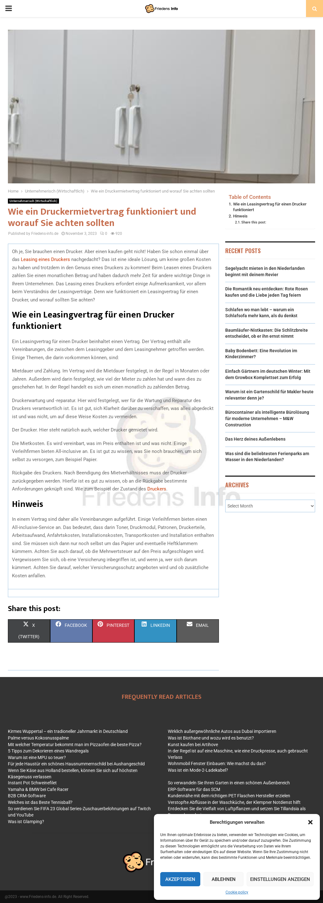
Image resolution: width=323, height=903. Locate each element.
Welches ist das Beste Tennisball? (40, 802)
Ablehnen (224, 879)
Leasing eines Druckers (46, 259)
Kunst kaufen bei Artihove (193, 744)
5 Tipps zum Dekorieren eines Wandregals (48, 750)
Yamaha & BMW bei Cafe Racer (38, 789)
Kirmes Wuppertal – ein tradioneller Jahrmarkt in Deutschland (68, 731)
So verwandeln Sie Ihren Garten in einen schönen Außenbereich (229, 782)
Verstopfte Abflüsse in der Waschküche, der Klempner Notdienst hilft (234, 802)
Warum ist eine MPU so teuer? (37, 757)
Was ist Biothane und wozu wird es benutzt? (211, 737)
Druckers (156, 489)
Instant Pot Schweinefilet (32, 782)
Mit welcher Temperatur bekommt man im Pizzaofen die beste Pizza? (75, 744)
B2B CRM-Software (27, 795)
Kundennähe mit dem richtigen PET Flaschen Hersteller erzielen (229, 795)
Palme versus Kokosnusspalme (38, 737)
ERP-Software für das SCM (194, 789)
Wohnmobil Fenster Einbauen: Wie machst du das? (217, 763)
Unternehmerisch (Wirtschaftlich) (33, 201)
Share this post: (253, 222)
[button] (310, 822)
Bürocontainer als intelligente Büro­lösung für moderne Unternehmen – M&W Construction (267, 418)
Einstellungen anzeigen (280, 879)
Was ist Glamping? (26, 821)
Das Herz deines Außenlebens (255, 439)
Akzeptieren (180, 879)
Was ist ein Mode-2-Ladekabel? (198, 770)
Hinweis (240, 216)
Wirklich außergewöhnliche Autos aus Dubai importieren (222, 731)
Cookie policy (237, 892)
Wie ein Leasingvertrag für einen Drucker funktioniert (270, 207)
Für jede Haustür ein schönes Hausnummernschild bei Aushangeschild (76, 763)
